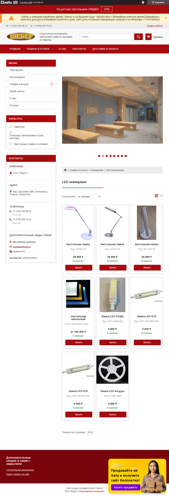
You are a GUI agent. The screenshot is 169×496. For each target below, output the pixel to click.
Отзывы (14, 105)
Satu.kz (99, 488)
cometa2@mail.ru (22, 246)
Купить (78, 267)
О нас (62, 49)
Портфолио (16, 70)
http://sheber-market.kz (24, 241)
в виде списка (161, 196)
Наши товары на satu (17, 474)
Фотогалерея (17, 77)
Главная (14, 49)
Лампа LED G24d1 (112, 316)
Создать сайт (26, 2)
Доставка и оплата (105, 49)
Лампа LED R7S (146, 316)
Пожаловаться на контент (91, 491)
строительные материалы (20, 470)
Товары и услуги (38, 49)
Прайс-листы (17, 91)
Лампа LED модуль (112, 391)
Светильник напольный (78, 318)
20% (107, 9)
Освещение (96, 170)
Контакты (79, 49)
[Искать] (138, 36)
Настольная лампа (78, 244)
